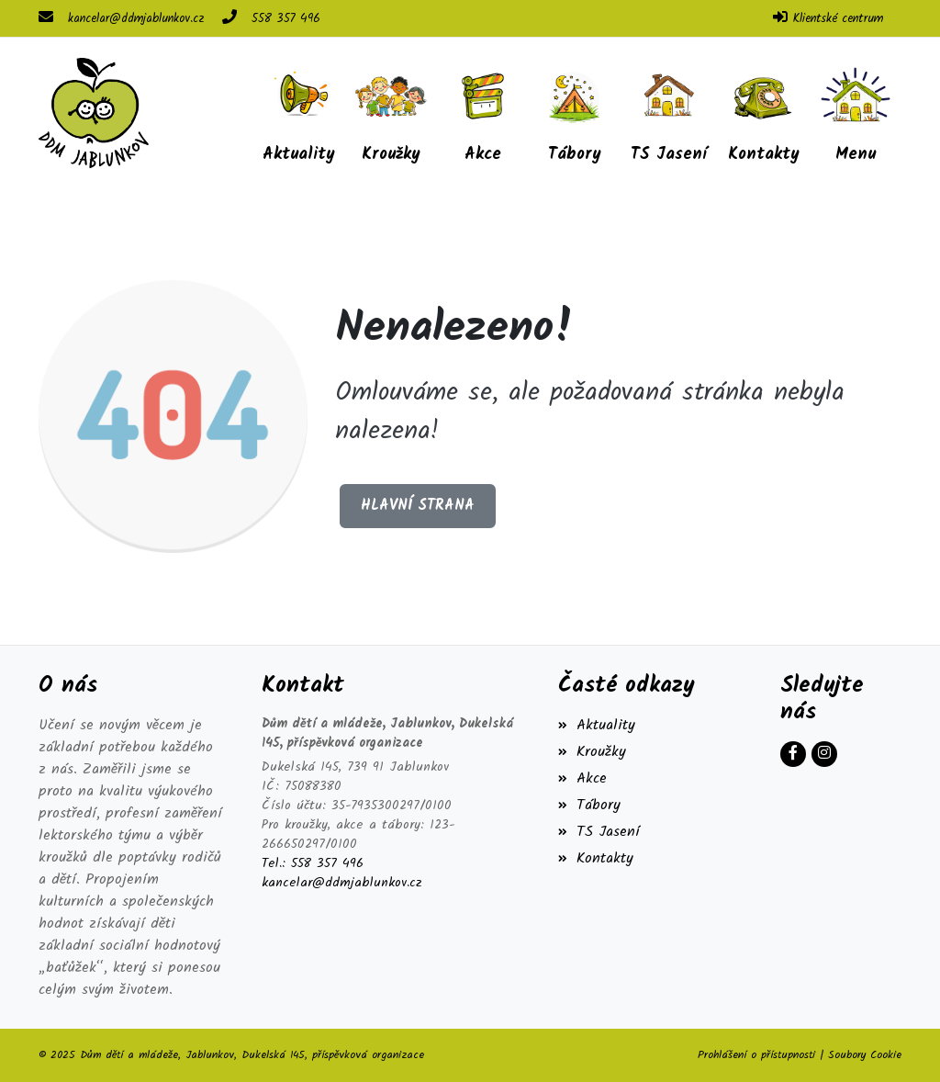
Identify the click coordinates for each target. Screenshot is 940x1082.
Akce (582, 778)
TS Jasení (599, 831)
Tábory (589, 805)
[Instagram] (824, 754)
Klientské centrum (838, 18)
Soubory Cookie (864, 1055)
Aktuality (596, 725)
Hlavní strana (418, 505)
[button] (855, 112)
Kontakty (595, 858)
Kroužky (592, 751)
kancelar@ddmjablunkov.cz (136, 18)
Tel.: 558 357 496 (313, 863)
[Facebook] (793, 754)
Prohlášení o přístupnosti (756, 1055)
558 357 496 (286, 18)
